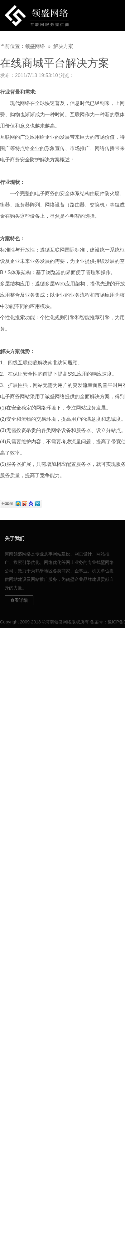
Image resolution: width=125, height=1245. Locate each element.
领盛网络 (35, 46)
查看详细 (19, 600)
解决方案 (63, 46)
